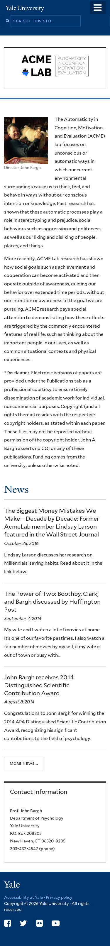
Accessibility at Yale (23, 897)
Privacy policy (59, 897)
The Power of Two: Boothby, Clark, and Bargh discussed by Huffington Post (52, 601)
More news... (24, 763)
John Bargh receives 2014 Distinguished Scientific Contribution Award (39, 685)
